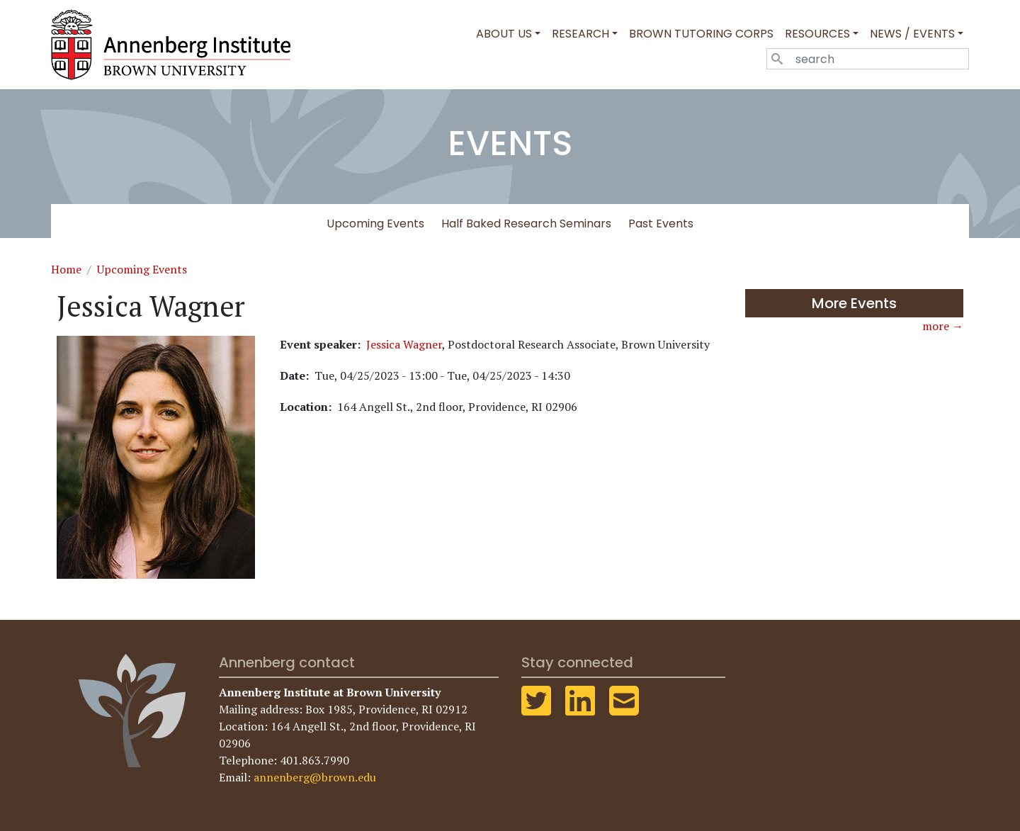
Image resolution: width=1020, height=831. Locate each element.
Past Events (660, 223)
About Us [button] (504, 34)
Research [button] (580, 34)
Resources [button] (817, 34)
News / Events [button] (912, 34)
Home (66, 269)
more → (942, 326)
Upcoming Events (375, 223)
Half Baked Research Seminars (526, 223)
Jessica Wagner (404, 344)
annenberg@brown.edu (315, 777)
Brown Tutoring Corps (701, 34)
